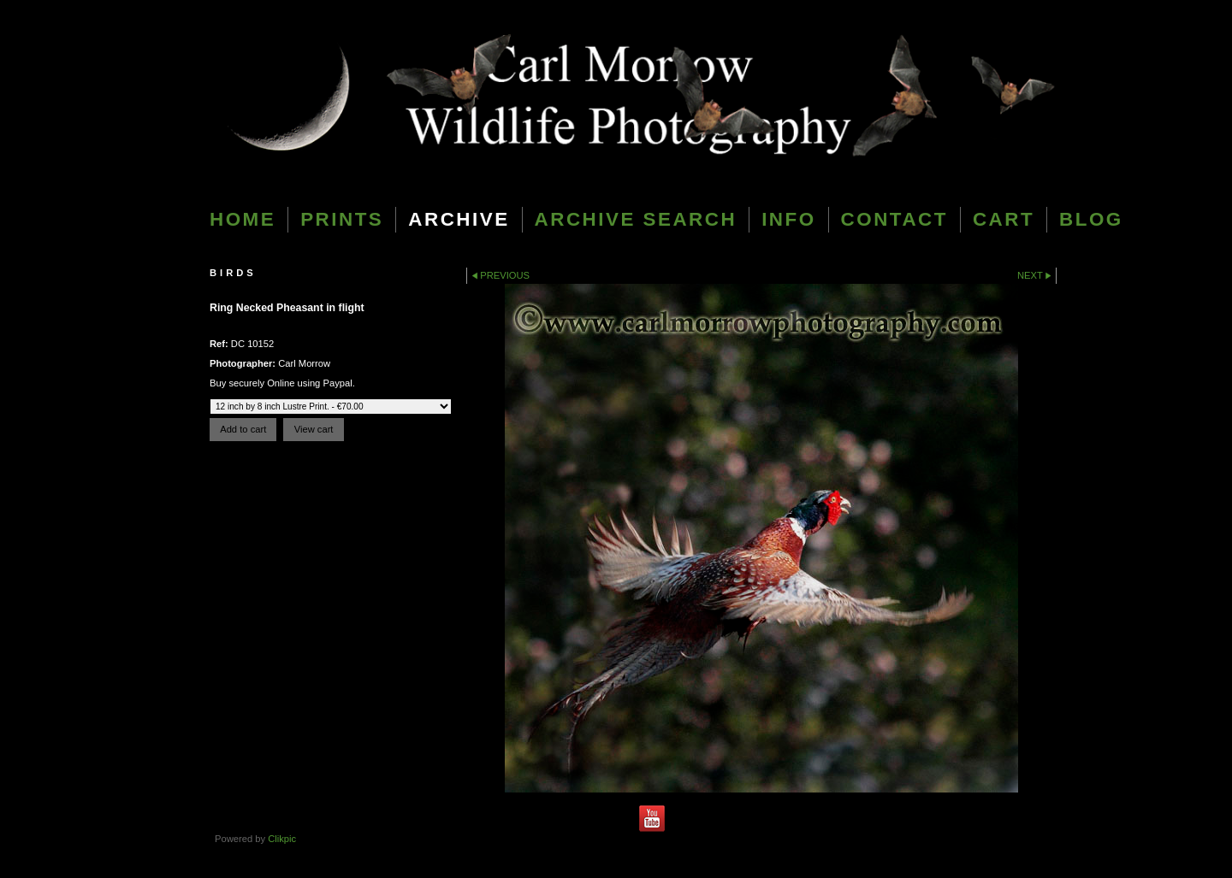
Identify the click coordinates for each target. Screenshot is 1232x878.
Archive (458, 219)
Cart (1003, 219)
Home (242, 219)
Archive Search (636, 219)
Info (788, 219)
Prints (341, 219)
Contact (894, 219)
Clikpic (282, 839)
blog (1091, 219)
